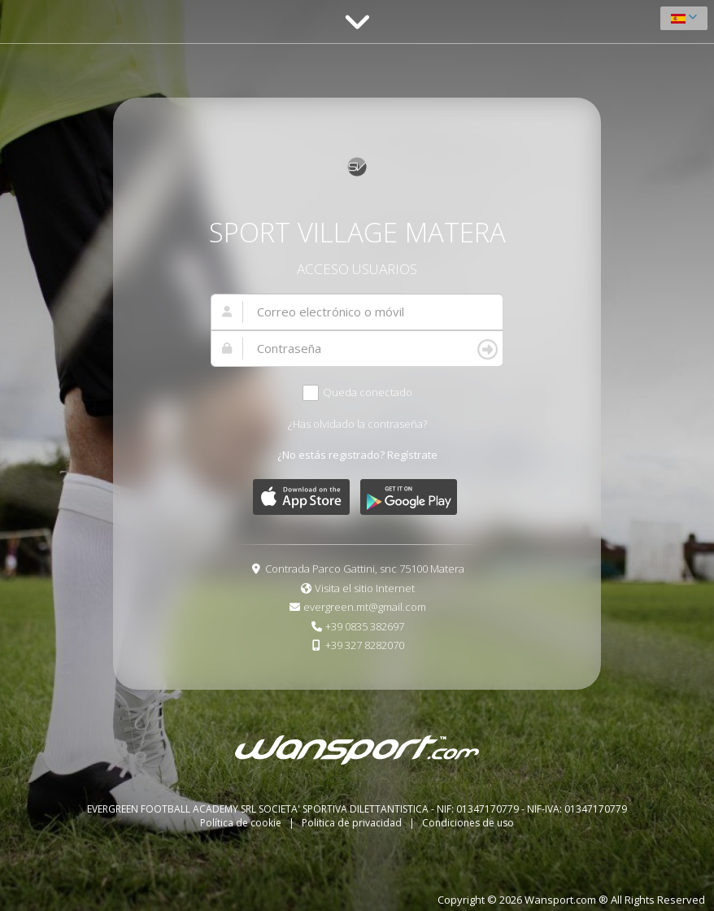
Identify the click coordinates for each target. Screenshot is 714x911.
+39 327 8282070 (364, 645)
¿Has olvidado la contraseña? (357, 423)
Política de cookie (242, 823)
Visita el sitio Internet (365, 588)
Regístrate (412, 454)
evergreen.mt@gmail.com (364, 606)
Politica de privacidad (353, 823)
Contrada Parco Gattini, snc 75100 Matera (364, 568)
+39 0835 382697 (364, 626)
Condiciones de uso (468, 823)
